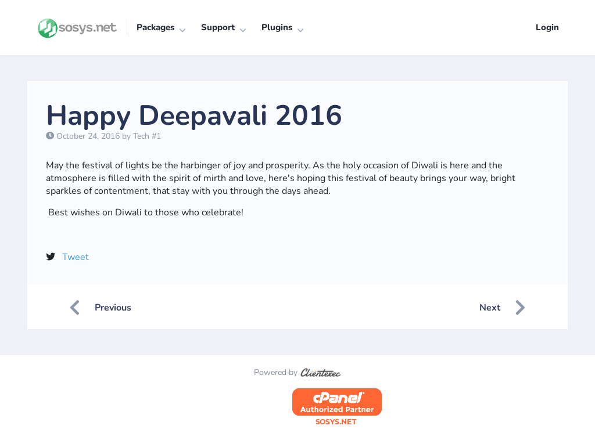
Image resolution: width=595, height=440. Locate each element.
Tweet (75, 257)
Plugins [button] (276, 27)
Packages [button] (155, 27)
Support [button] (218, 27)
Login (547, 27)
